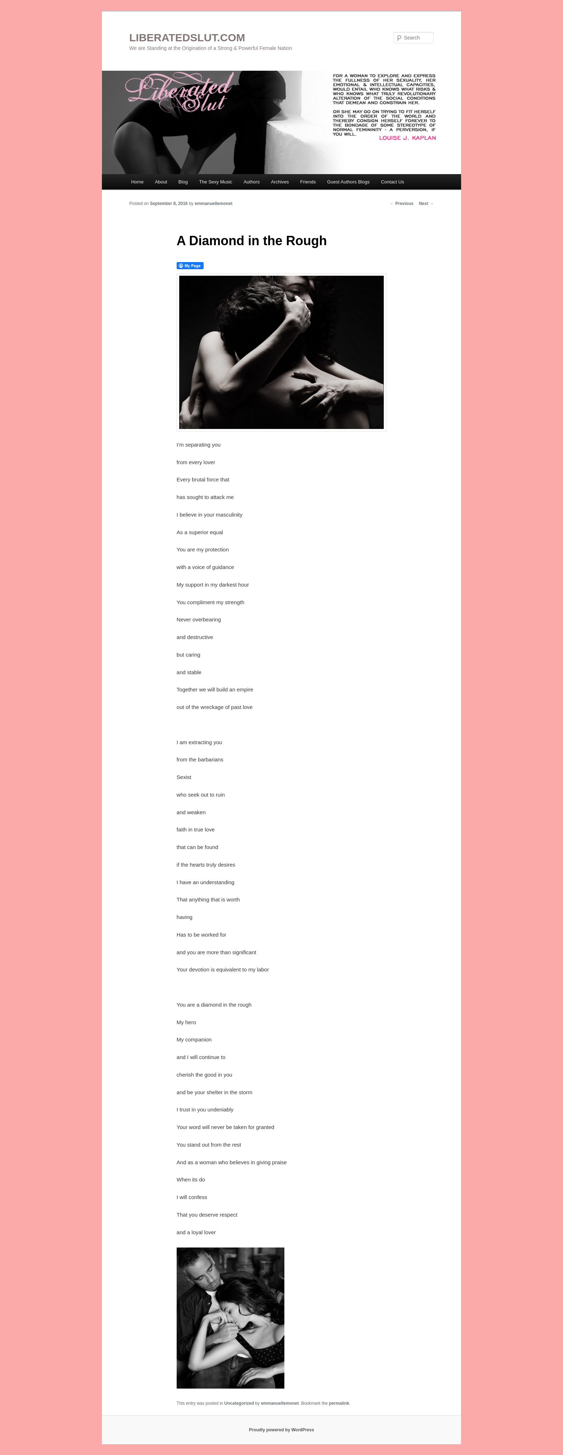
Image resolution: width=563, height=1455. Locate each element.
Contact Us (392, 182)
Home (137, 182)
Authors (251, 182)
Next (426, 203)
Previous (402, 203)
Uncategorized (239, 1403)
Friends (308, 182)
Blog (183, 182)
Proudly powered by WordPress (281, 1429)
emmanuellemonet (213, 203)
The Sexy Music (215, 182)
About (161, 182)
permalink (339, 1403)
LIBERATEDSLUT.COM (187, 37)
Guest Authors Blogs (348, 182)
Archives (280, 182)
